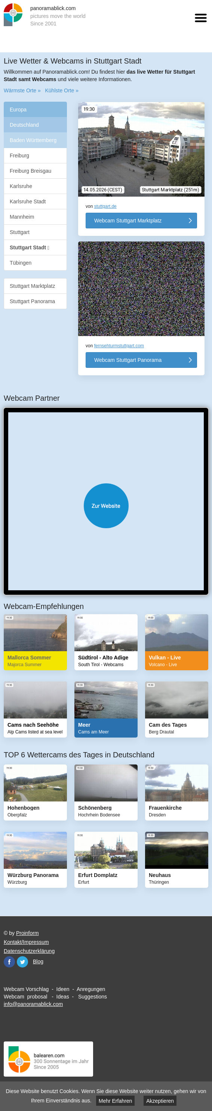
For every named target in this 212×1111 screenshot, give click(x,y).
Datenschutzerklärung (29, 951)
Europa (18, 110)
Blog (38, 961)
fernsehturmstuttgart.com (119, 345)
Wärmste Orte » (22, 90)
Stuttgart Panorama (32, 301)
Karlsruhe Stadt (28, 201)
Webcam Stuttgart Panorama (128, 360)
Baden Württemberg (33, 140)
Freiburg (19, 156)
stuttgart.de (105, 206)
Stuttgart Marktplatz (32, 286)
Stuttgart (20, 232)
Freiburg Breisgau (30, 171)
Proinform (27, 933)
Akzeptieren (160, 1101)
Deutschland (24, 125)
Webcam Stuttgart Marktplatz (128, 221)
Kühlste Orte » (62, 90)
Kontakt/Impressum (26, 942)
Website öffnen (106, 505)
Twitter (22, 961)
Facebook (9, 961)
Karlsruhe (21, 186)
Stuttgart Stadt (29, 247)
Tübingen (20, 263)
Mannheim (22, 217)
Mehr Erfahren (115, 1101)
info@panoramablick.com (33, 1004)
